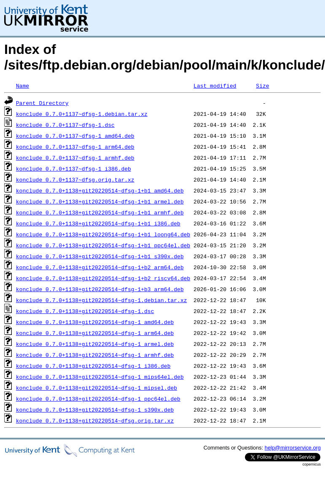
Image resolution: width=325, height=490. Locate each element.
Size (262, 85)
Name (22, 85)
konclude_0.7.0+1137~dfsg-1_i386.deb (73, 168)
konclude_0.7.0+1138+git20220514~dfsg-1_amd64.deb (95, 322)
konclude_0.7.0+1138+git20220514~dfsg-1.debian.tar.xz (101, 300)
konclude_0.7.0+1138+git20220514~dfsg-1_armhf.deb (95, 355)
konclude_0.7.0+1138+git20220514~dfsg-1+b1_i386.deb (98, 223)
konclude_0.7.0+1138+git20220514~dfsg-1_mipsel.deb (96, 387)
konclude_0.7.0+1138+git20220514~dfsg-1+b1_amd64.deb (100, 190)
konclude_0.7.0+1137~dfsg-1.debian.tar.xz (82, 114)
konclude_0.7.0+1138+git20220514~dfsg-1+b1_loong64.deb (103, 234)
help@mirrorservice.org (293, 447)
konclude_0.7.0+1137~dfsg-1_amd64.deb (75, 135)
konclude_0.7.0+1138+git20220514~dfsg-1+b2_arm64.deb (100, 267)
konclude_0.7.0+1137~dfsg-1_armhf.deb (75, 157)
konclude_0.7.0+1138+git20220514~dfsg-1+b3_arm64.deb (100, 289)
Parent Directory (42, 103)
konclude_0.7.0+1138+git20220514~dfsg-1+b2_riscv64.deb (103, 278)
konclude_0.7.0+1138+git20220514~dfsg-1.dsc (85, 311)
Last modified (214, 85)
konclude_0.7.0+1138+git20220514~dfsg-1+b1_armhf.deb (100, 212)
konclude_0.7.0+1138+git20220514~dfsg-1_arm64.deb (95, 333)
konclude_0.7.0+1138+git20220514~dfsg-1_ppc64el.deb (98, 398)
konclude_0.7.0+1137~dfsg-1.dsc (65, 125)
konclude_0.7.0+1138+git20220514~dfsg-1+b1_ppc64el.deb (103, 245)
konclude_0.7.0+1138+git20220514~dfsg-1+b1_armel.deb (100, 201)
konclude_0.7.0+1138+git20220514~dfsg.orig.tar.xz (95, 420)
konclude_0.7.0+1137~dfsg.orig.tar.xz (75, 179)
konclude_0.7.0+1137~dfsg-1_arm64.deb (75, 146)
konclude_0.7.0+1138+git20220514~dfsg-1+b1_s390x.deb (100, 256)
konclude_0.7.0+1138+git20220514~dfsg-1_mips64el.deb (100, 376)
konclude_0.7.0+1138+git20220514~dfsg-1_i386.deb (93, 366)
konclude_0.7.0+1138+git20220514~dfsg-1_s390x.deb (95, 409)
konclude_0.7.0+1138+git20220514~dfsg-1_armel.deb (95, 344)
